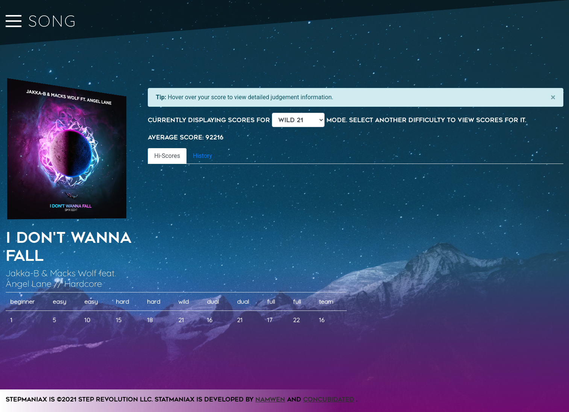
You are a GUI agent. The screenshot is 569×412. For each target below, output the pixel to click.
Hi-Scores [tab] (167, 155)
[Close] (553, 97)
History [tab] (202, 155)
